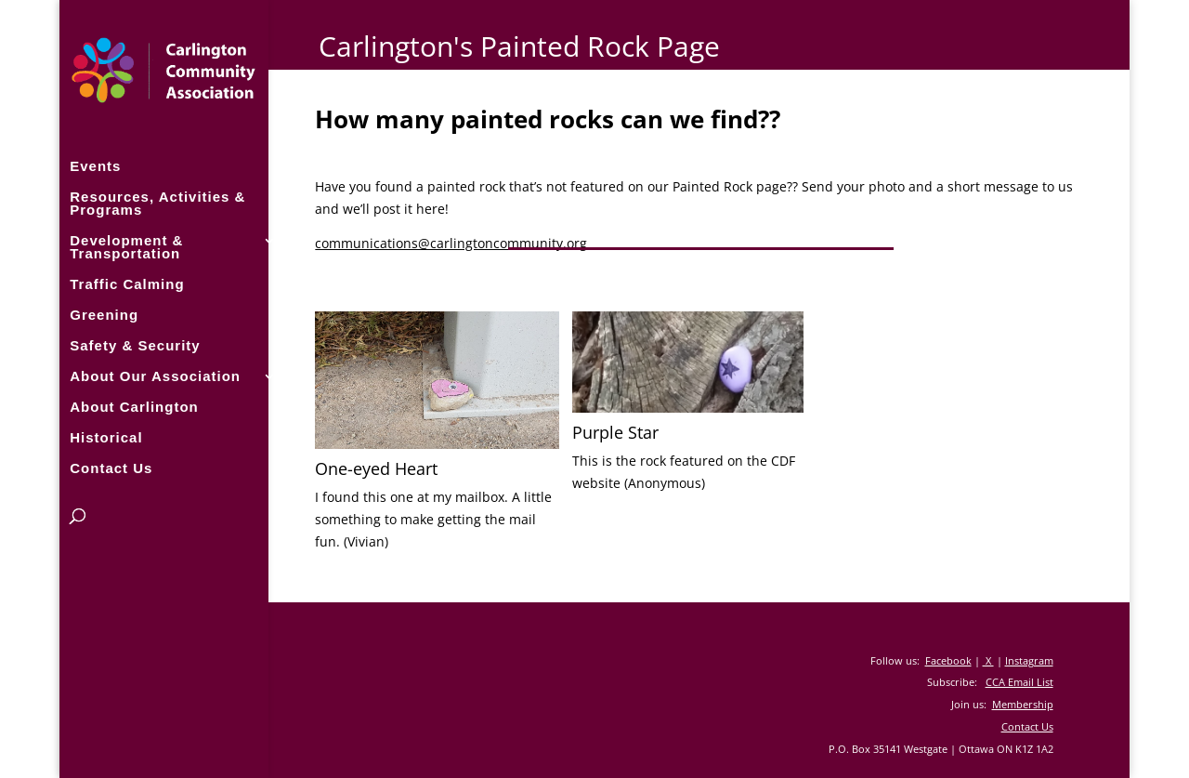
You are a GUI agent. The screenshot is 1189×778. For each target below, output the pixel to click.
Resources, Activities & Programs (157, 202)
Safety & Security (135, 344)
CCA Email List (1019, 682)
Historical (106, 436)
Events (95, 165)
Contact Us (111, 467)
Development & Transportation (126, 245)
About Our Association (155, 375)
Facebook (948, 660)
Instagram (1029, 660)
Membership (1022, 704)
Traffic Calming (127, 283)
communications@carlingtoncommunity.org (451, 243)
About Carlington (134, 406)
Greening (104, 314)
